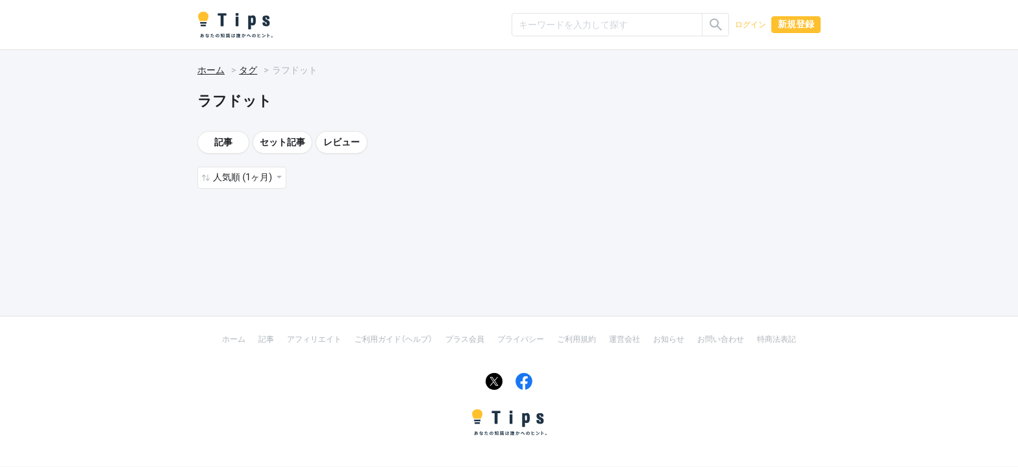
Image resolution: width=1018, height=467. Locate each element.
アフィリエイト (314, 339)
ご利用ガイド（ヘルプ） (393, 339)
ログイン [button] (750, 24)
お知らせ (668, 339)
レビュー (341, 142)
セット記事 (282, 142)
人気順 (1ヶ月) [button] (243, 177)
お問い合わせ (720, 339)
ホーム (211, 70)
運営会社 (624, 339)
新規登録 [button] (796, 24)
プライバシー (520, 339)
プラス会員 (464, 339)
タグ (248, 70)
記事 (223, 142)
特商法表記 (776, 339)
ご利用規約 (576, 339)
